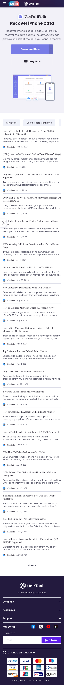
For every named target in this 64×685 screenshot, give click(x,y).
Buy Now (32, 61)
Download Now (30, 49)
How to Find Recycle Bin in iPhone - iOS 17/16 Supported (31, 432)
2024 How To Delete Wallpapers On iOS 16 (24, 452)
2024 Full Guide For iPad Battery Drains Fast (24, 519)
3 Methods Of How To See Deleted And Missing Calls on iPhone (30, 222)
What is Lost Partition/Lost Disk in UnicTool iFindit (28, 267)
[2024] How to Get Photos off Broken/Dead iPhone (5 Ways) (32, 154)
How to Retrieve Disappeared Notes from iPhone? (27, 287)
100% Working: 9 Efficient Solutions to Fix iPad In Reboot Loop (31, 246)
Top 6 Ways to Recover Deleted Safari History (25, 351)
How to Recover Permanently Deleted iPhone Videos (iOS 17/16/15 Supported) (30, 540)
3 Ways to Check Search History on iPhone (23, 391)
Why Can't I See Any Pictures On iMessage (23, 371)
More (32, 565)
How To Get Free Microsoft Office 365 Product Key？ (29, 308)
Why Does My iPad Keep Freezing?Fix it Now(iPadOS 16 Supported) (31, 176)
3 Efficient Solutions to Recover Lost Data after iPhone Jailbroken (29, 497)
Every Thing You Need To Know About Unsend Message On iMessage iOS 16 (32, 199)
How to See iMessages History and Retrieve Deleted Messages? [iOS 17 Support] (28, 329)
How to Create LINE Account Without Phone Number (28, 412)
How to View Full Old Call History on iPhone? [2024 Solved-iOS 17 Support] (28, 132)
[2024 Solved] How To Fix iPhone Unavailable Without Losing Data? (29, 474)
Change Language (19, 652)
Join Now (51, 640)
